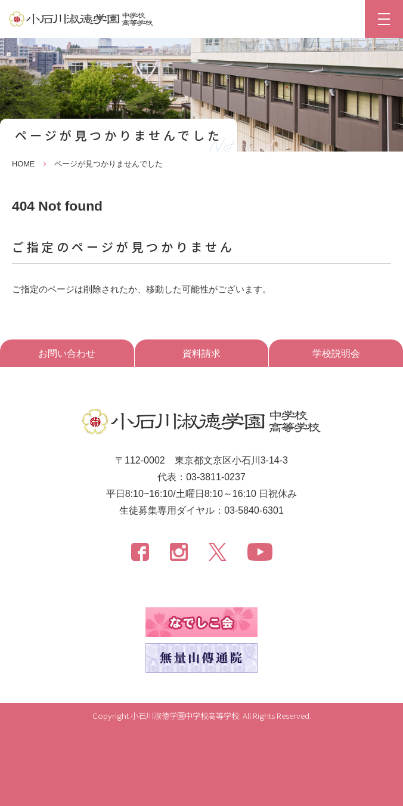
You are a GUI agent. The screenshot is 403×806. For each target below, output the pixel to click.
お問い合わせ (66, 353)
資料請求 (201, 353)
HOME (23, 163)
